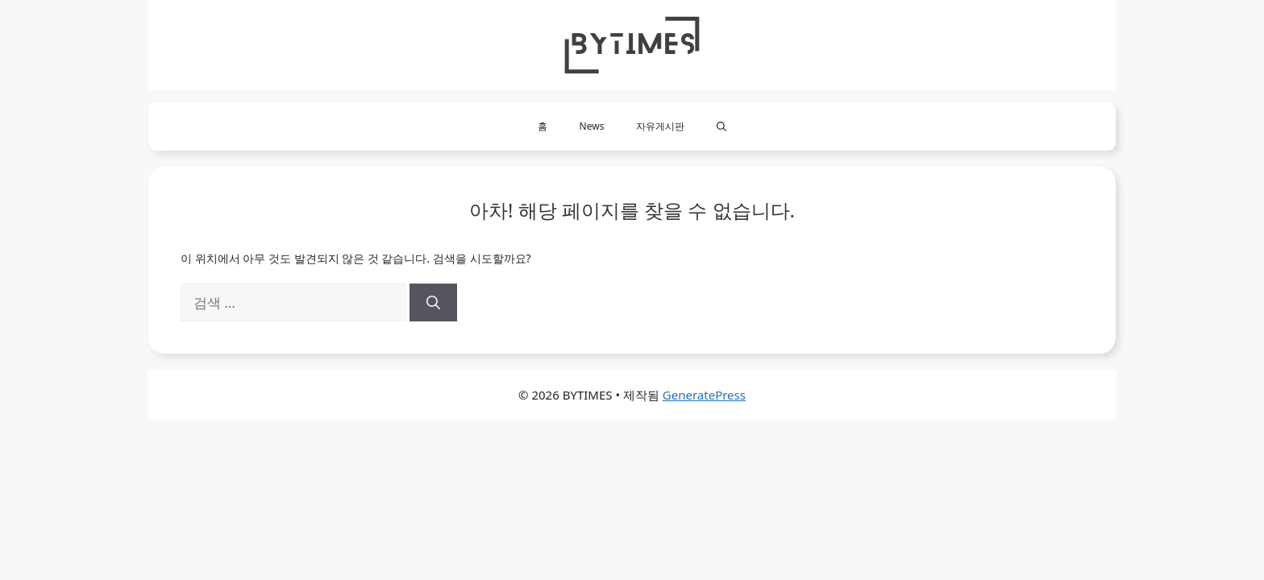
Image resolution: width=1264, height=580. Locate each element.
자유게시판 (660, 126)
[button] (721, 126)
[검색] (433, 303)
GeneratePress (704, 395)
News (592, 126)
